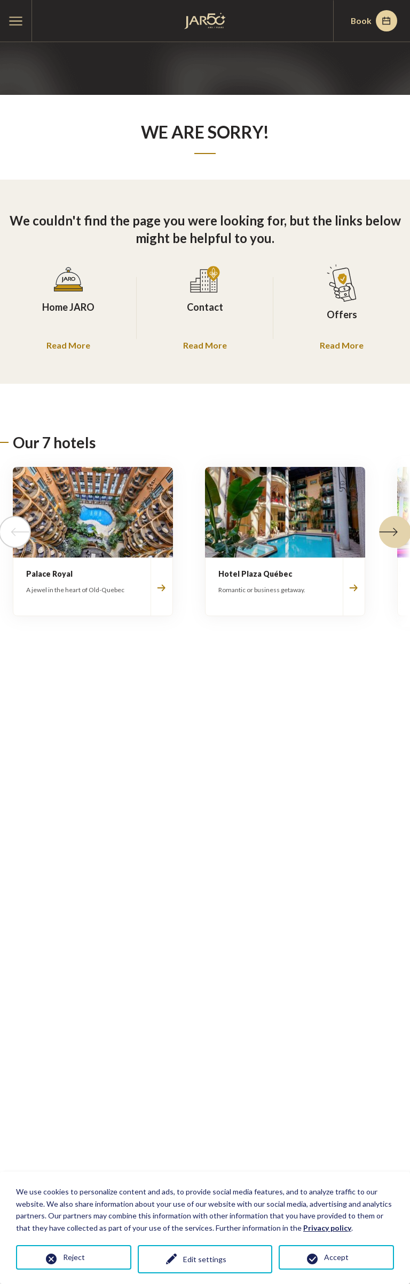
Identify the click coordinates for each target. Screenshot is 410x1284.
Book (373, 20)
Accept (336, 1257)
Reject (74, 1257)
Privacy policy (327, 1227)
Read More (68, 345)
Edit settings (205, 1259)
